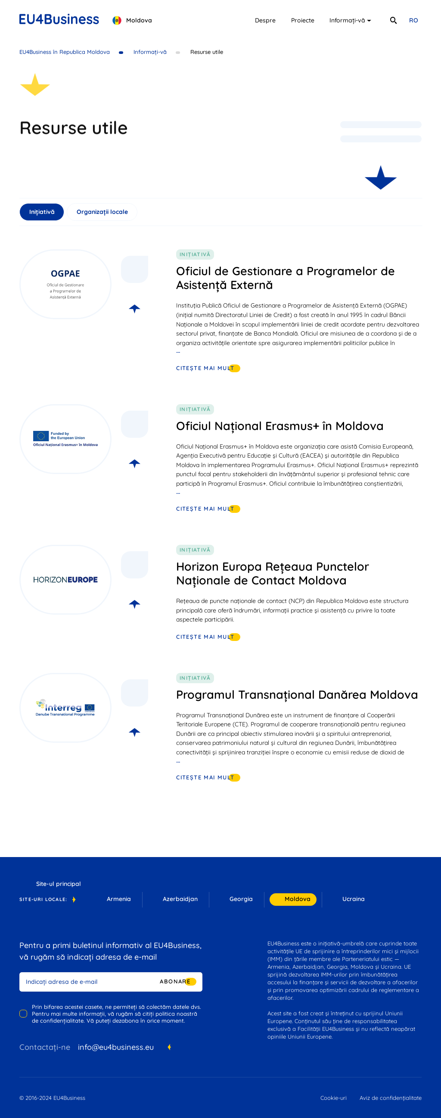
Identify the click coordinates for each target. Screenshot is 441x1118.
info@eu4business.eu (116, 1047)
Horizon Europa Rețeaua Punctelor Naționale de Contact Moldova (272, 573)
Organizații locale (102, 212)
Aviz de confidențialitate (391, 1097)
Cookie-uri (333, 1097)
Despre (265, 20)
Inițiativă (42, 212)
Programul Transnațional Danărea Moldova (297, 694)
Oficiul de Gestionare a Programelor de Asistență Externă (285, 278)
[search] (393, 20)
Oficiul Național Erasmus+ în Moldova (280, 425)
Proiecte (302, 20)
